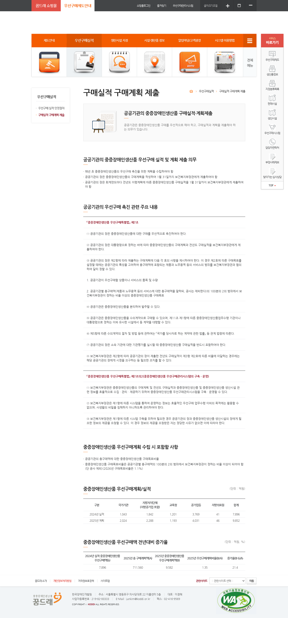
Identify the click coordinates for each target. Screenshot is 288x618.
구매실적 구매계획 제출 (51, 115)
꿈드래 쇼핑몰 (46, 5)
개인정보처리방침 (62, 580)
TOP (272, 185)
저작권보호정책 (86, 580)
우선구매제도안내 (77, 5)
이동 (251, 580)
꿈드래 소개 (41, 580)
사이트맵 (105, 580)
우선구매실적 (206, 91)
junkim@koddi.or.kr (138, 598)
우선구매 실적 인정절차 (51, 108)
